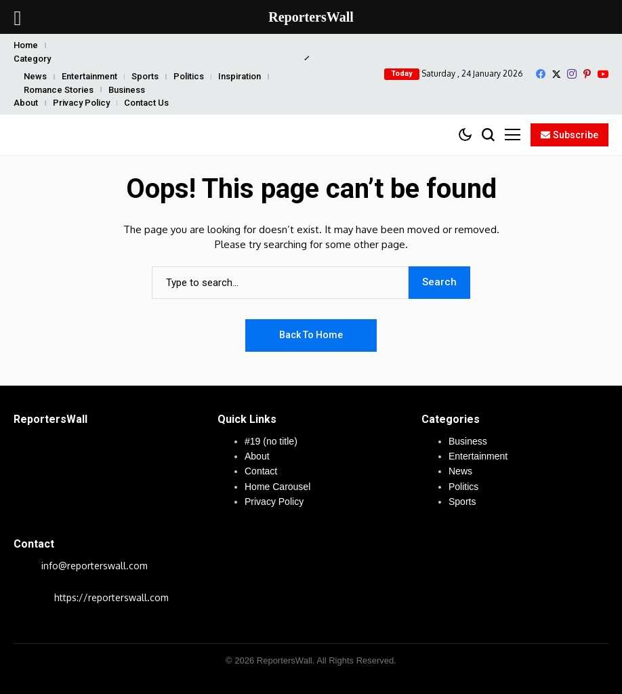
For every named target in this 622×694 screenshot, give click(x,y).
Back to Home (311, 334)
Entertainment (89, 76)
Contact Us (146, 103)
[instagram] (572, 74)
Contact (261, 471)
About (26, 103)
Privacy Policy (81, 103)
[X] (556, 74)
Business (126, 90)
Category (32, 59)
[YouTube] (603, 74)
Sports (145, 76)
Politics (188, 76)
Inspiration (239, 76)
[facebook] (540, 74)
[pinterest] (587, 74)
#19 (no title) (271, 441)
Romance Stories (59, 90)
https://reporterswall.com (111, 597)
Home (26, 45)
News (35, 76)
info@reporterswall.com (94, 565)
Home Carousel (277, 486)
